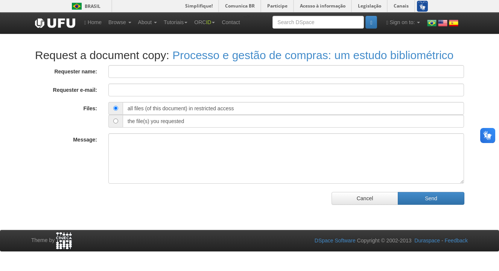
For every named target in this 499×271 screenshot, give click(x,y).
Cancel (365, 198)
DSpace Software (335, 241)
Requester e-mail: (75, 90)
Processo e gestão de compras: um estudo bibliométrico (312, 55)
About (147, 22)
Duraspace (427, 241)
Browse (119, 22)
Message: (85, 140)
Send (431, 198)
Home (93, 22)
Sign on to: (403, 22)
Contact (231, 22)
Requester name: (75, 72)
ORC (204, 22)
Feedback (456, 241)
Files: (90, 108)
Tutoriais (175, 22)
